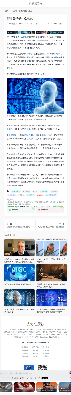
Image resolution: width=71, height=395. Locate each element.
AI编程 (59, 334)
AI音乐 (9, 334)
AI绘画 (31, 332)
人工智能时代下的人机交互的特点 (17, 284)
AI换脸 (29, 334)
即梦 (36, 337)
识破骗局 (25, 356)
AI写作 (24, 332)
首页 (7, 11)
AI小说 (53, 334)
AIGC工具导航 (18, 204)
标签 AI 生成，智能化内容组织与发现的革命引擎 (19, 310)
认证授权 (35, 356)
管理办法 (25, 347)
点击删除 (27, 204)
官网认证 (35, 347)
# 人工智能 (26, 191)
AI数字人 (52, 332)
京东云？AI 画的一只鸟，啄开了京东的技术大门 (51, 260)
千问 (31, 337)
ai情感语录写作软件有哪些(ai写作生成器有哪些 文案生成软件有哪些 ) (50, 310)
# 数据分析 (43, 191)
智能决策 (55, 54)
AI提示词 (45, 334)
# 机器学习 (30, 195)
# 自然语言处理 (51, 195)
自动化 (27, 129)
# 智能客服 (11, 195)
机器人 (44, 135)
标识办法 (25, 350)
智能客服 (12, 135)
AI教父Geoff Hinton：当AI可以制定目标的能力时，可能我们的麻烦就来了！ (19, 260)
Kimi (51, 337)
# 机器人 (21, 195)
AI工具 (9, 202)
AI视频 (38, 332)
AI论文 (16, 334)
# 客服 (35, 191)
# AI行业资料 (16, 191)
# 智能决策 (54, 191)
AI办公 (44, 332)
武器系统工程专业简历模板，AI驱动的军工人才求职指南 (50, 285)
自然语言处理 (28, 135)
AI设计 (59, 332)
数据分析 (44, 54)
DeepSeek (44, 337)
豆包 (26, 337)
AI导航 (21, 337)
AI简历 (22, 334)
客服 (30, 139)
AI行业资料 (14, 11)
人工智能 (23, 37)
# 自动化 (40, 195)
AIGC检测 (37, 334)
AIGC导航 (38, 329)
